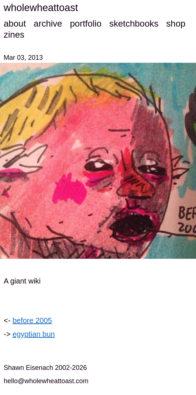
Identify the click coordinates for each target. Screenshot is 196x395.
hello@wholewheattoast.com (46, 381)
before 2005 (32, 320)
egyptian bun (34, 334)
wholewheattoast (41, 7)
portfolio (85, 23)
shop (175, 23)
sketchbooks (133, 23)
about (15, 23)
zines (14, 35)
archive (48, 23)
